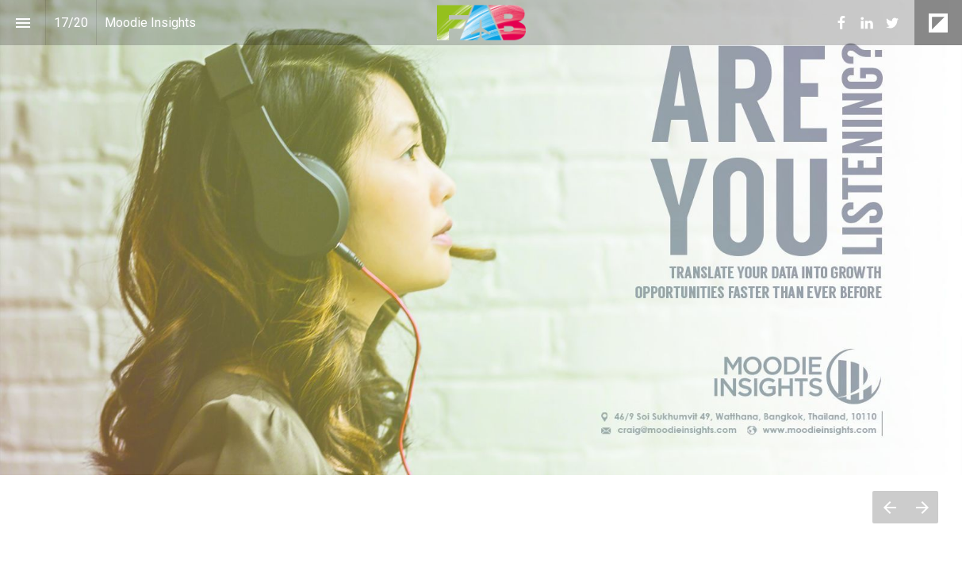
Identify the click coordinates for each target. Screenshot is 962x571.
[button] (480, 22)
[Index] (22, 22)
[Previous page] (889, 507)
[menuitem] (841, 23)
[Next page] (922, 507)
